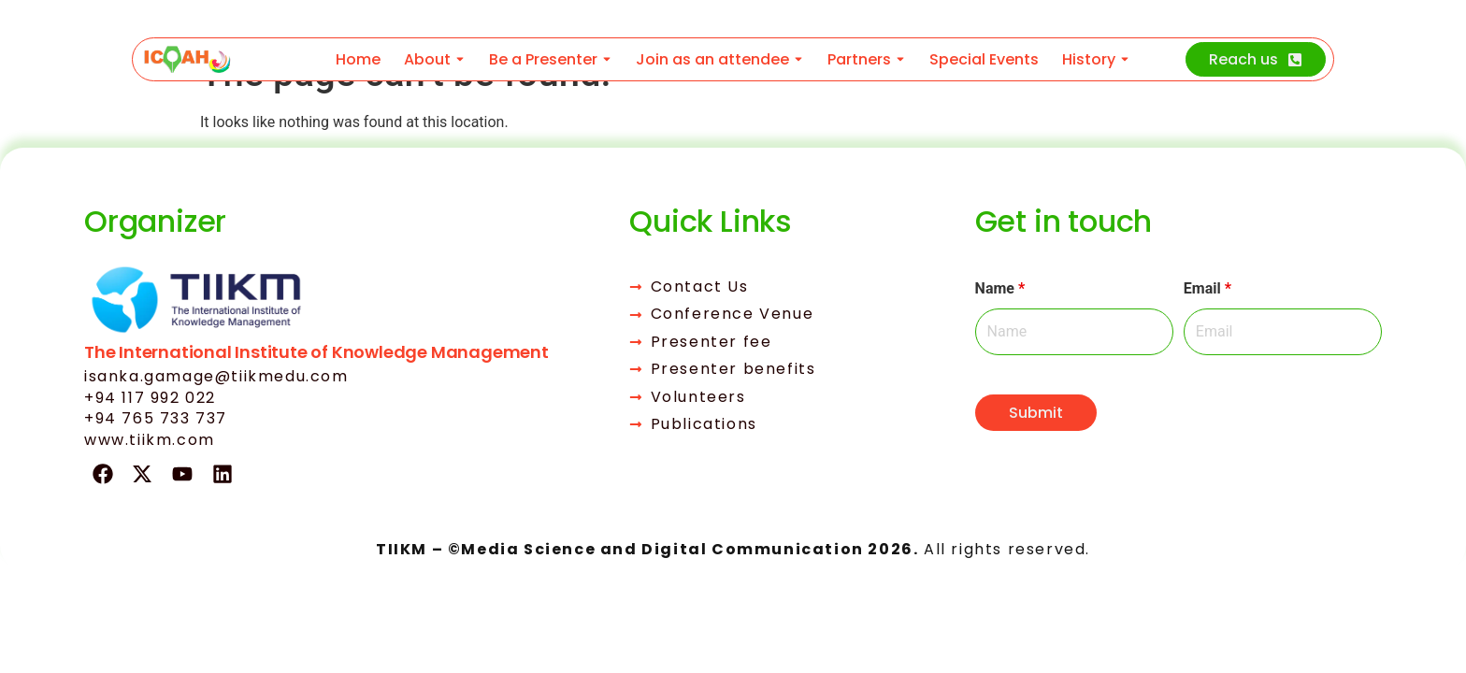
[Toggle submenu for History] (1122, 59)
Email (1207, 288)
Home (358, 59)
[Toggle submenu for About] (458, 59)
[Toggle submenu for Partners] (898, 59)
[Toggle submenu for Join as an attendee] (796, 59)
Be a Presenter (543, 59)
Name (1000, 288)
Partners (859, 59)
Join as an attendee (712, 59)
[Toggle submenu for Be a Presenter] (604, 59)
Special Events (984, 59)
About (427, 59)
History (1088, 59)
